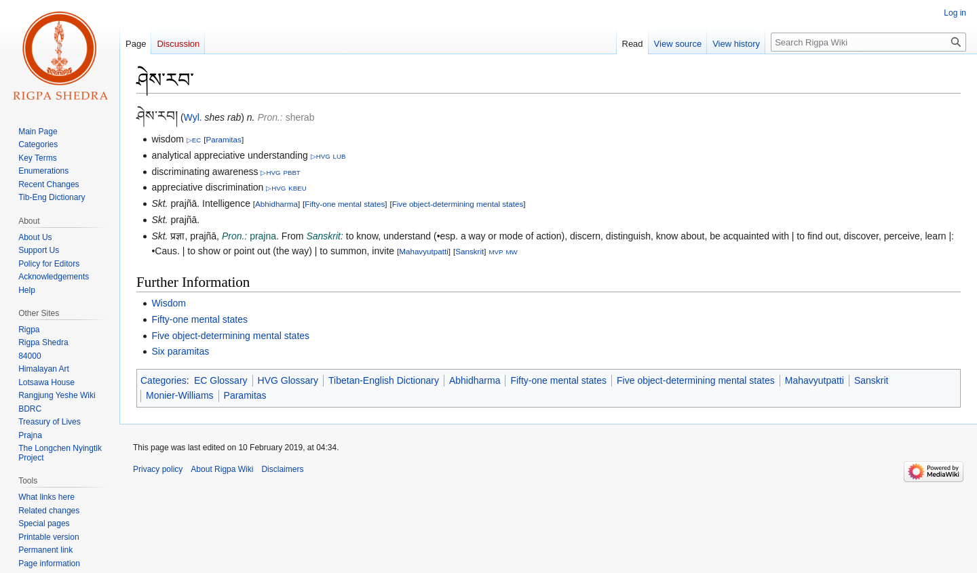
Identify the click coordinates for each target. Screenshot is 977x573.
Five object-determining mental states (458, 203)
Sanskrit (469, 251)
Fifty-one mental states (345, 203)
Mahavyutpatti (423, 251)
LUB (339, 156)
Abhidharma (276, 203)
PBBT (291, 172)
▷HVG (320, 156)
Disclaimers (282, 469)
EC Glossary (221, 380)
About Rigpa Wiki (222, 469)
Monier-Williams (180, 395)
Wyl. (193, 117)
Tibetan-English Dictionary (383, 380)
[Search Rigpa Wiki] (868, 42)
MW (511, 252)
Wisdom (168, 303)
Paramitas (223, 139)
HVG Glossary (288, 380)
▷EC (194, 140)
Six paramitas (180, 351)
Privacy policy (158, 469)
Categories (163, 380)
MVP (495, 252)
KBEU (297, 188)
